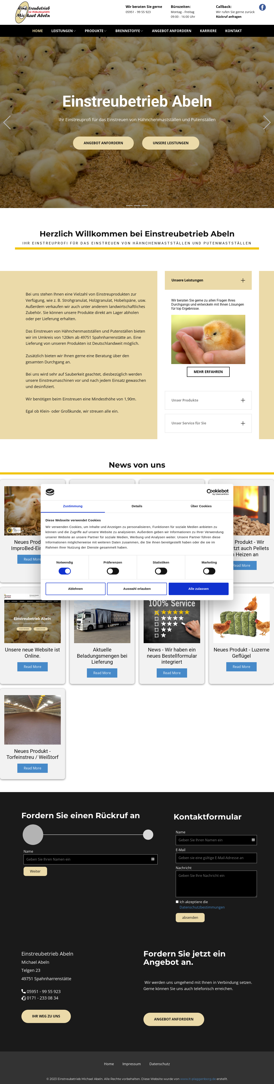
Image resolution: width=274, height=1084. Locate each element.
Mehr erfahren (208, 371)
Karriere (208, 30)
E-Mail (180, 850)
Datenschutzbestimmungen (202, 907)
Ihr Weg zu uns (46, 1016)
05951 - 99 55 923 (41, 992)
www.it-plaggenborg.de (198, 1079)
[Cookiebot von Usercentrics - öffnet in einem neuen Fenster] (210, 492)
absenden (190, 917)
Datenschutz (159, 1064)
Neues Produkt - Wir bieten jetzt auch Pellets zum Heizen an (241, 548)
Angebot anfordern (171, 30)
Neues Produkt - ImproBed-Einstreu (32, 545)
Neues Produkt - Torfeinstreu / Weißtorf (32, 754)
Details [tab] (137, 506)
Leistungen (62, 30)
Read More (32, 559)
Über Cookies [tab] (201, 506)
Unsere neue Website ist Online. (32, 653)
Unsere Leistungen (171, 143)
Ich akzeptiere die (202, 905)
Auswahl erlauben (137, 589)
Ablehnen (75, 589)
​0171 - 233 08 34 (39, 998)
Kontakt (233, 30)
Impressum (131, 1064)
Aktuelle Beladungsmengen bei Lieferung (102, 656)
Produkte (94, 30)
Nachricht (184, 867)
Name (28, 851)
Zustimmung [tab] (73, 506)
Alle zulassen (198, 589)
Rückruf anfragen (228, 17)
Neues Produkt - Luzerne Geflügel (242, 653)
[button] (7, 122)
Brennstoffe (127, 30)
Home (37, 30)
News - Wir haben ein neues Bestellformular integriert (172, 656)
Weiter (35, 871)
